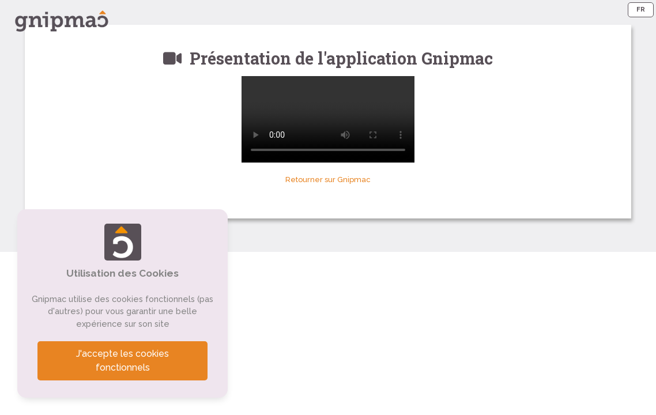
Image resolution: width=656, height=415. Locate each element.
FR (640, 9)
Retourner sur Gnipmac (328, 179)
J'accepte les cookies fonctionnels (122, 360)
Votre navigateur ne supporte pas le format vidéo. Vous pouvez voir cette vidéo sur (328, 119)
